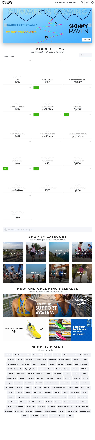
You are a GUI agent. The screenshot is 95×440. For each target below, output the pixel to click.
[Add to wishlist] (30, 61)
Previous (5, 25)
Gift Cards (72, 2)
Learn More (86, 40)
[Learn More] (47, 25)
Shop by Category (60, 2)
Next (89, 25)
